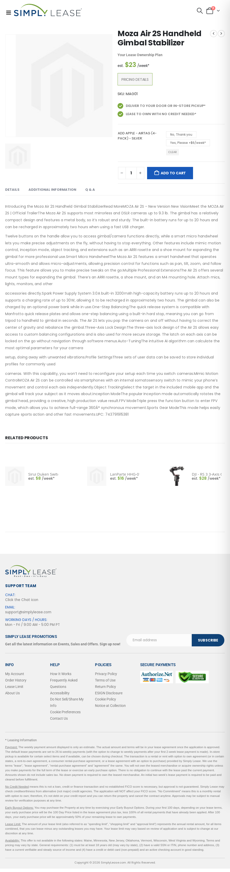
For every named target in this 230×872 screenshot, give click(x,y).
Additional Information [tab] (52, 189)
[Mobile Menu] (8, 12)
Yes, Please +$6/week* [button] (188, 143)
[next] (221, 33)
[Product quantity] (131, 173)
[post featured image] (14, 476)
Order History (15, 680)
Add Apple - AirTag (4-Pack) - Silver (137, 136)
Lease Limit (14, 687)
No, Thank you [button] (181, 134)
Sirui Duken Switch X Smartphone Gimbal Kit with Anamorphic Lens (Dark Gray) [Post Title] (43, 474)
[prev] (213, 33)
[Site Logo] (48, 10)
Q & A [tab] (90, 189)
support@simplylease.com (28, 612)
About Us (12, 693)
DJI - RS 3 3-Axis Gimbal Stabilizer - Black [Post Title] (207, 474)
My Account (14, 674)
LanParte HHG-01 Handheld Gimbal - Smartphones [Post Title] (125, 474)
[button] (199, 11)
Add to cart (173, 173)
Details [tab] (12, 189)
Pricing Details (135, 79)
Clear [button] (172, 152)
